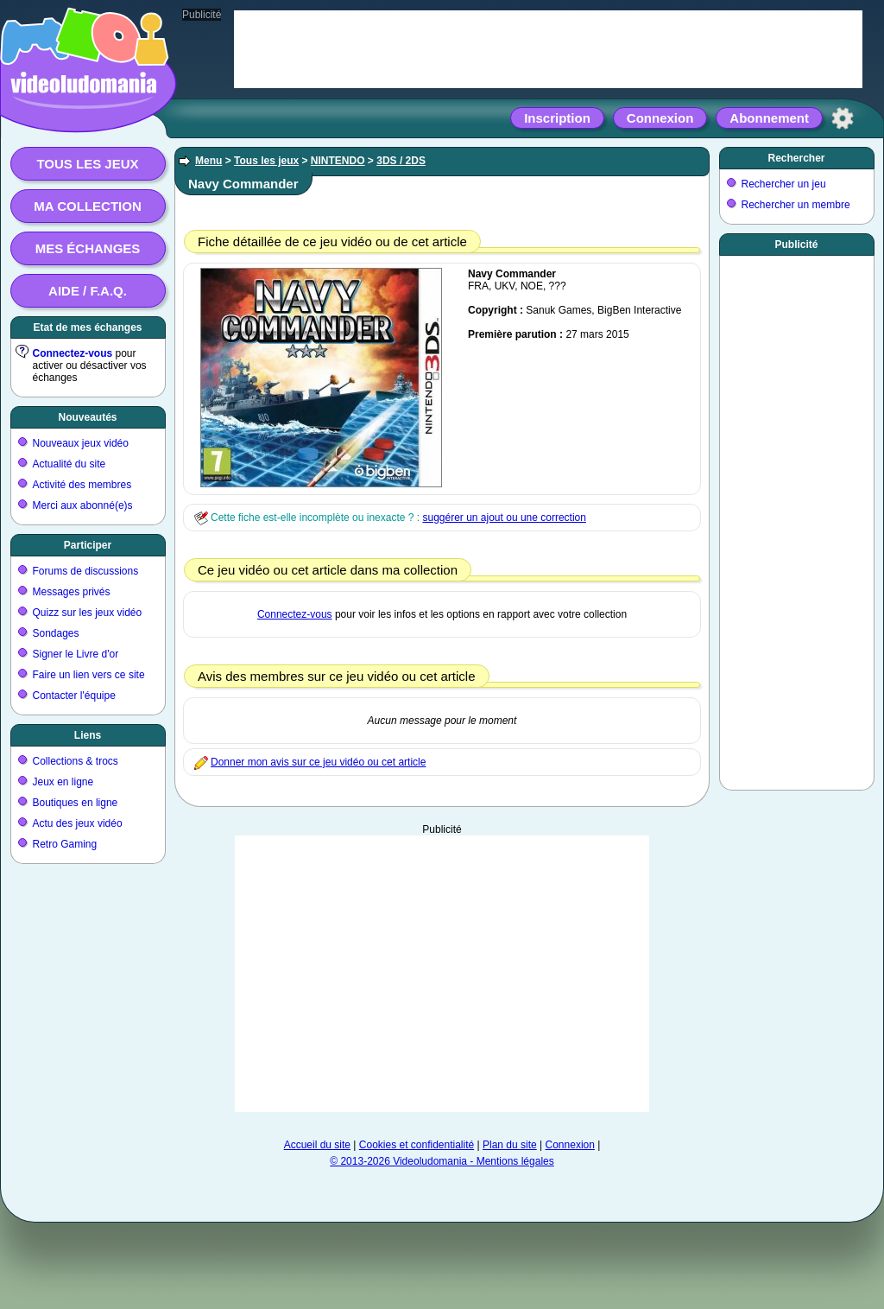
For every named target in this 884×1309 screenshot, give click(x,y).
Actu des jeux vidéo (78, 823)
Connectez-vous (73, 353)
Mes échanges (88, 248)
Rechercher (795, 158)
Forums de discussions (86, 571)
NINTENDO (338, 161)
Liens (87, 735)
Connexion (660, 118)
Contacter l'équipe (74, 695)
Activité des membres (82, 485)
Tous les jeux (87, 163)
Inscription (557, 118)
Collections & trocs (75, 761)
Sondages (56, 633)
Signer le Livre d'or (76, 654)
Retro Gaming (65, 844)
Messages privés (71, 592)
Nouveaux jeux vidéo (81, 443)
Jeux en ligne (63, 782)
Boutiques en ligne (75, 803)
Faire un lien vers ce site (89, 675)
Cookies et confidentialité (416, 1145)
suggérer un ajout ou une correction (503, 518)
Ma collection (87, 206)
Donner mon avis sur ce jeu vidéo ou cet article (318, 762)
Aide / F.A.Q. (87, 290)
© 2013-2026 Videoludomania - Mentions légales (441, 1161)
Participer (87, 545)
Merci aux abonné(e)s (83, 505)
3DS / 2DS (401, 161)
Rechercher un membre (796, 205)
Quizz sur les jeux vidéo (87, 613)
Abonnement (769, 118)
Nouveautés (87, 417)
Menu (208, 161)
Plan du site (510, 1145)
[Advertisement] (442, 974)
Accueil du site (317, 1145)
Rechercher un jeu (784, 184)
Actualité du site (69, 464)
